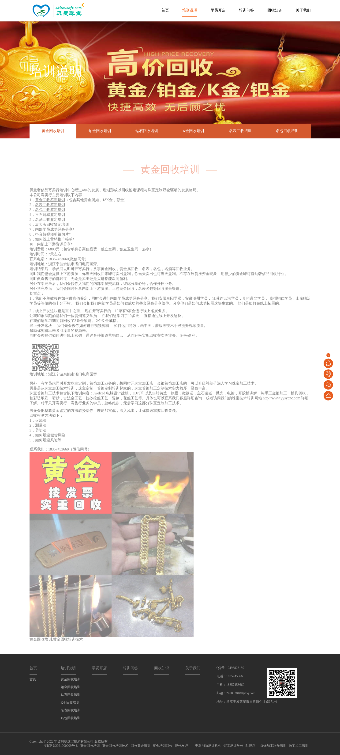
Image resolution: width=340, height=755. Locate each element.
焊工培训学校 (233, 745)
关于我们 (303, 10)
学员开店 (218, 10)
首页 (165, 10)
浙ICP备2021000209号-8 (61, 745)
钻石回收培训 (146, 131)
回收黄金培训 (140, 745)
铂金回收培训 (100, 131)
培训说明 (189, 10)
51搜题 (250, 745)
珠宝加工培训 (298, 745)
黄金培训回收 (162, 745)
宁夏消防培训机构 (208, 745)
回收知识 (274, 10)
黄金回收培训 (53, 131)
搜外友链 (181, 745)
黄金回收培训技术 (68, 646)
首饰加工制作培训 (273, 745)
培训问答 (246, 10)
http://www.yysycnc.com (281, 405)
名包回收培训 (287, 131)
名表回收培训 (240, 131)
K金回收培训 (193, 131)
